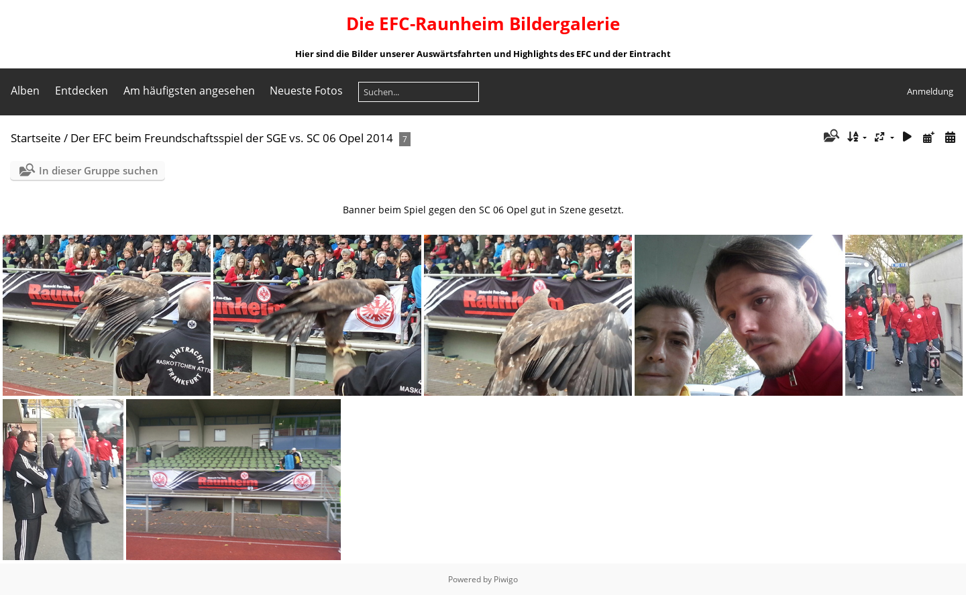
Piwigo (506, 579)
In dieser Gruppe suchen (98, 170)
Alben (25, 90)
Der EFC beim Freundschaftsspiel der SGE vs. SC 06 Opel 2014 (231, 138)
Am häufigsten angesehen (189, 90)
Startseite (36, 138)
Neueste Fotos (306, 90)
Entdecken (81, 90)
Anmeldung (930, 91)
